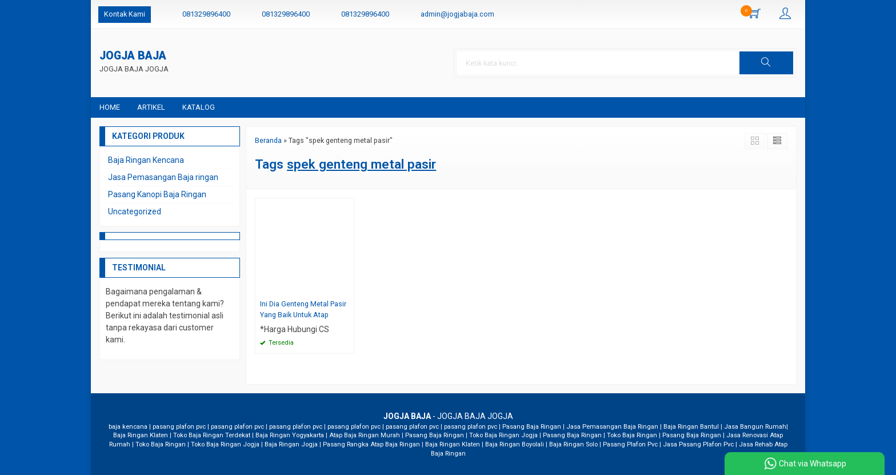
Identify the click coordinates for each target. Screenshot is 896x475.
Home (109, 107)
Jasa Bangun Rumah (755, 426)
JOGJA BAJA (132, 56)
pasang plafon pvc (179, 426)
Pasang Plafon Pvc (630, 444)
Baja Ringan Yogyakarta (289, 435)
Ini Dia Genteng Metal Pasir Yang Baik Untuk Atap (303, 309)
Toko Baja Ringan (632, 435)
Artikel (151, 107)
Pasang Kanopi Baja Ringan (157, 194)
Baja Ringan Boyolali (514, 444)
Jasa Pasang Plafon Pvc (698, 444)
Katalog (198, 107)
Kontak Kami (124, 14)
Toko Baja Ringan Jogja (503, 435)
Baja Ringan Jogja (291, 444)
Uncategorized (134, 211)
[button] (766, 62)
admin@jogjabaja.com (457, 14)
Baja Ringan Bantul (691, 426)
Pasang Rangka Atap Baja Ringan (371, 444)
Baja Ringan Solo (573, 444)
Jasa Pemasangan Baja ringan (163, 177)
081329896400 (206, 14)
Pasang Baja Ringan (531, 426)
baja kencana (128, 426)
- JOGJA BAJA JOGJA (448, 416)
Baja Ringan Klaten (140, 435)
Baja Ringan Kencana (146, 160)
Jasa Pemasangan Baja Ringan (612, 426)
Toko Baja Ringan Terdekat (211, 435)
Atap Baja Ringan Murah (364, 435)
